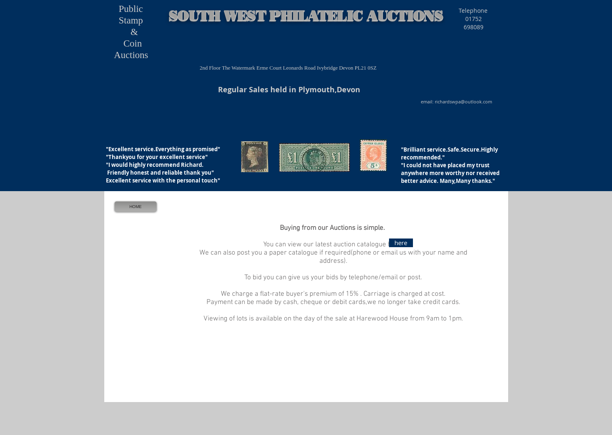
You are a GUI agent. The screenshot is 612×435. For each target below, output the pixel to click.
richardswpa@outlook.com (463, 101)
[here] (401, 243)
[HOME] (136, 206)
